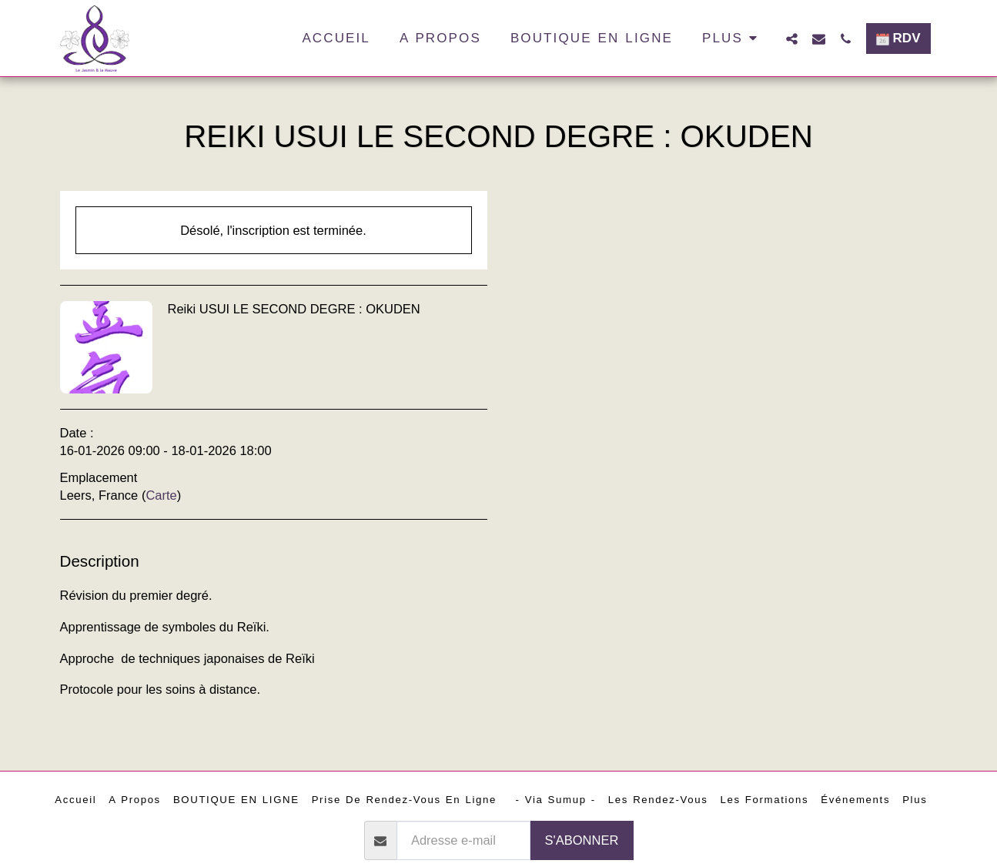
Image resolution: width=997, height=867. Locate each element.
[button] (792, 38)
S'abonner (582, 840)
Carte (161, 495)
